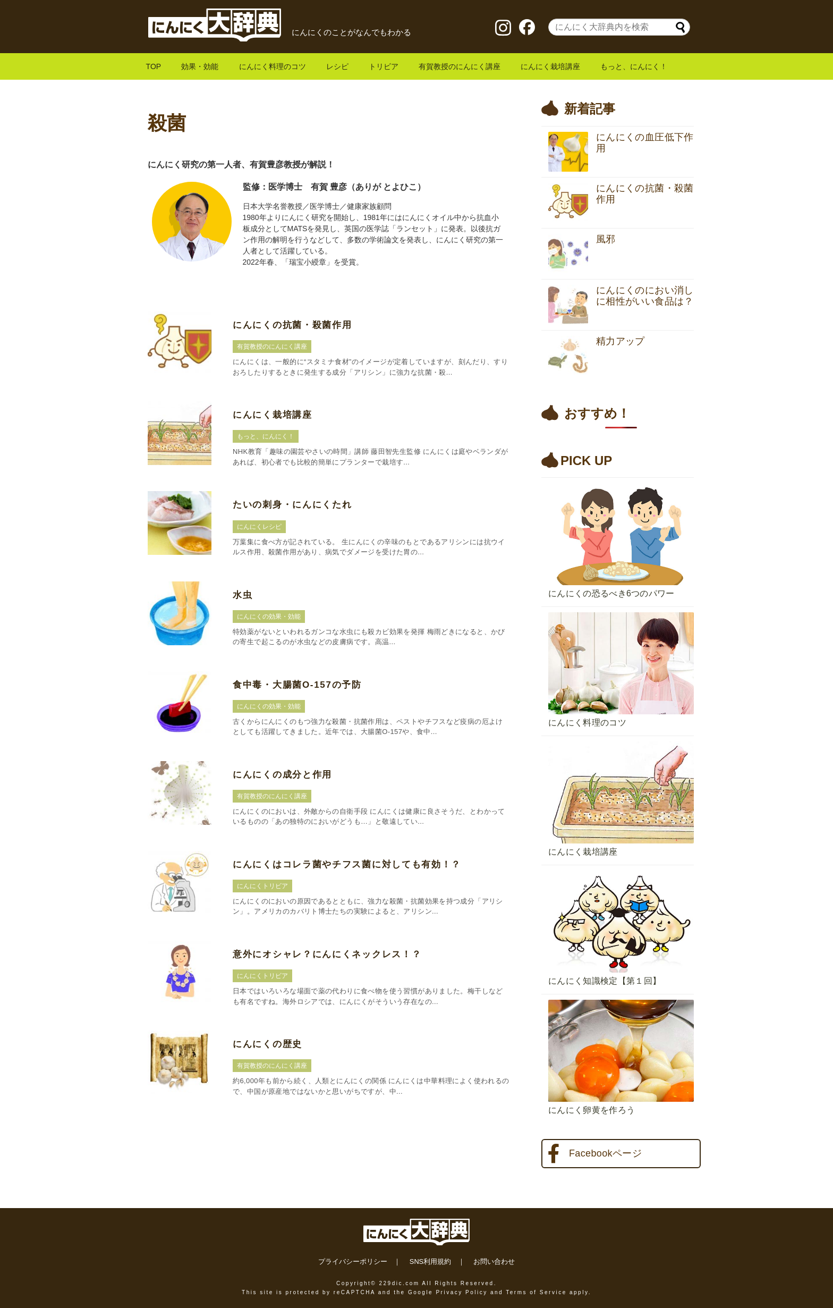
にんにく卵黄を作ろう (591, 1110)
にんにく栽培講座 (550, 66)
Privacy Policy (461, 1292)
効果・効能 (199, 66)
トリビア (383, 66)
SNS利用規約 (430, 1261)
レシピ (337, 66)
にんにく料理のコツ (272, 66)
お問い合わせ (494, 1261)
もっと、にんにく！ (633, 66)
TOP (154, 66)
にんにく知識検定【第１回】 (604, 980)
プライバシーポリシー (352, 1261)
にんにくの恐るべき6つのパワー (611, 593)
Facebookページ (595, 1153)
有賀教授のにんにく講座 (459, 66)
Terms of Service (536, 1292)
